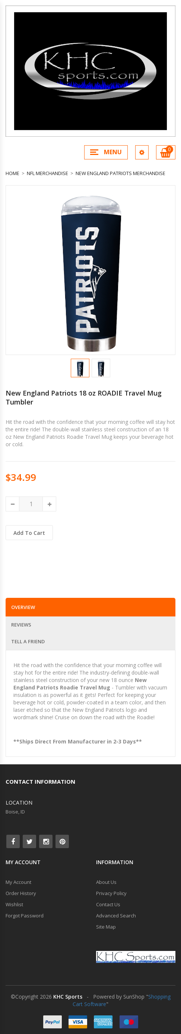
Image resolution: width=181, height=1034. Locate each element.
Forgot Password (25, 915)
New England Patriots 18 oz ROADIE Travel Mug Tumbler (84, 397)
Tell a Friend (28, 641)
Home (12, 173)
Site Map (106, 926)
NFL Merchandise (47, 173)
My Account (18, 882)
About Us (106, 882)
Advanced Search (116, 915)
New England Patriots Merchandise (120, 173)
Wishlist (14, 904)
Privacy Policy (111, 893)
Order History (21, 893)
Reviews (21, 624)
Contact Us (108, 904)
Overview (23, 607)
